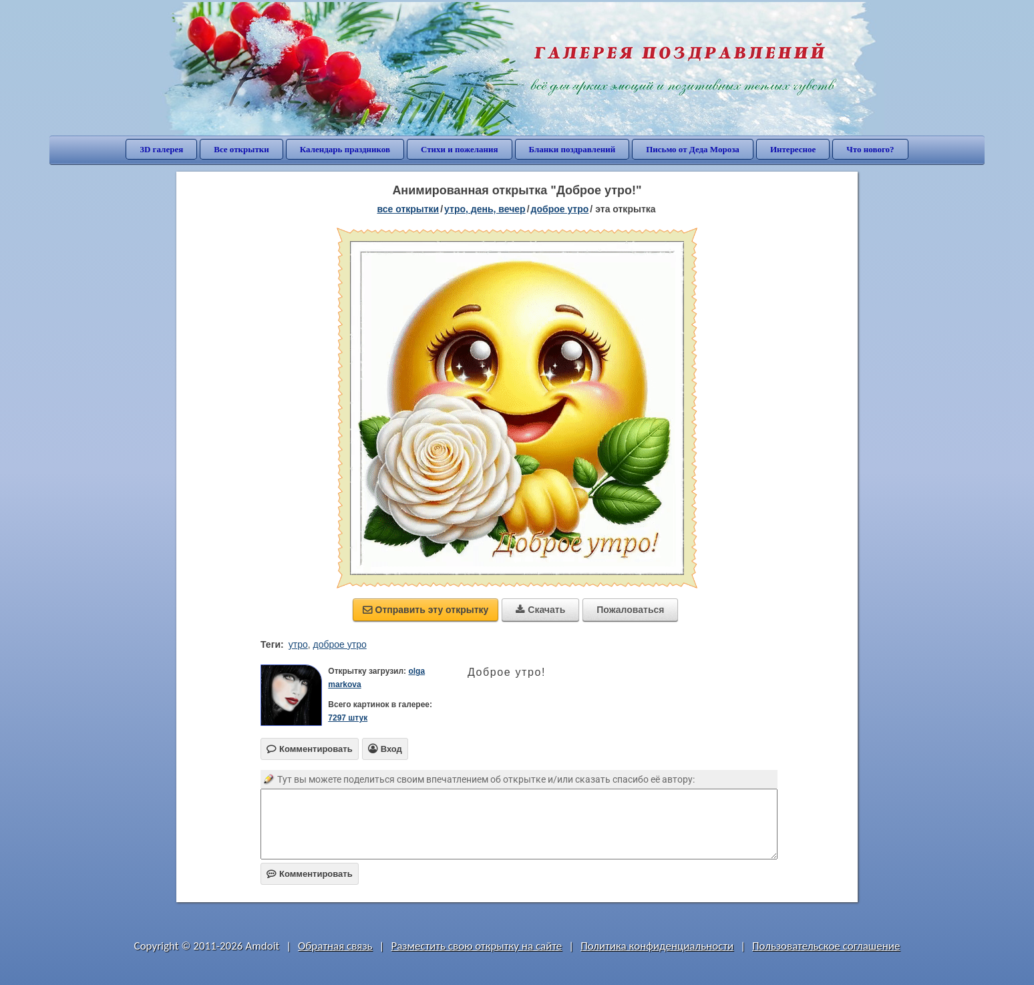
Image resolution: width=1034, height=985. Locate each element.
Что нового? (870, 149)
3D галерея (161, 149)
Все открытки (241, 149)
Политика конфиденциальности (656, 946)
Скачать (540, 609)
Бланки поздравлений (572, 149)
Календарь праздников (345, 149)
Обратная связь (335, 946)
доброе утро (560, 209)
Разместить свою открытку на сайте (476, 946)
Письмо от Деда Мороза (692, 149)
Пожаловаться (630, 609)
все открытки (408, 209)
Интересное (793, 149)
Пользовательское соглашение (826, 946)
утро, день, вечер (485, 209)
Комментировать (310, 874)
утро (298, 644)
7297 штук (347, 718)
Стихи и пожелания (459, 149)
